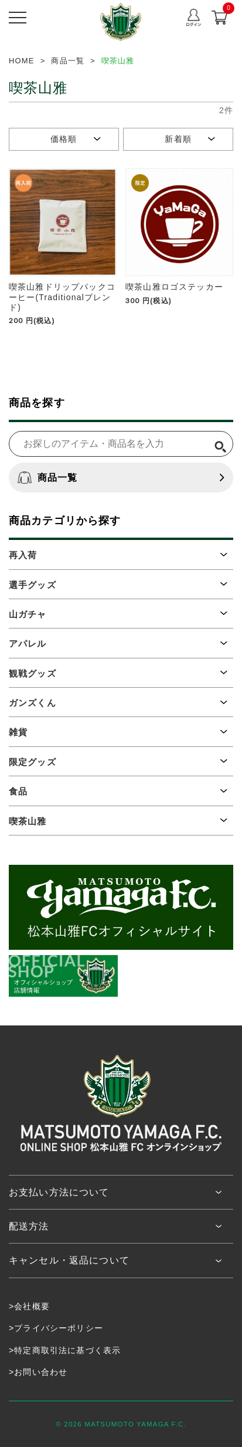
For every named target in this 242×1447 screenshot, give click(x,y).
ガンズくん (32, 703)
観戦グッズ (32, 673)
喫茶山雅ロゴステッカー (174, 286)
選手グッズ (32, 585)
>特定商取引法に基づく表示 (65, 1350)
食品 (18, 791)
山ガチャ (28, 614)
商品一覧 (48, 477)
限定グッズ (32, 762)
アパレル (28, 643)
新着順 (178, 139)
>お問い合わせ (38, 1372)
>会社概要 (29, 1306)
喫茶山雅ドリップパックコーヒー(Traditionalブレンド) (62, 297)
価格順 (63, 139)
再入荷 (23, 555)
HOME (22, 60)
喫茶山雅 (28, 821)
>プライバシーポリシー (56, 1328)
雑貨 (18, 732)
